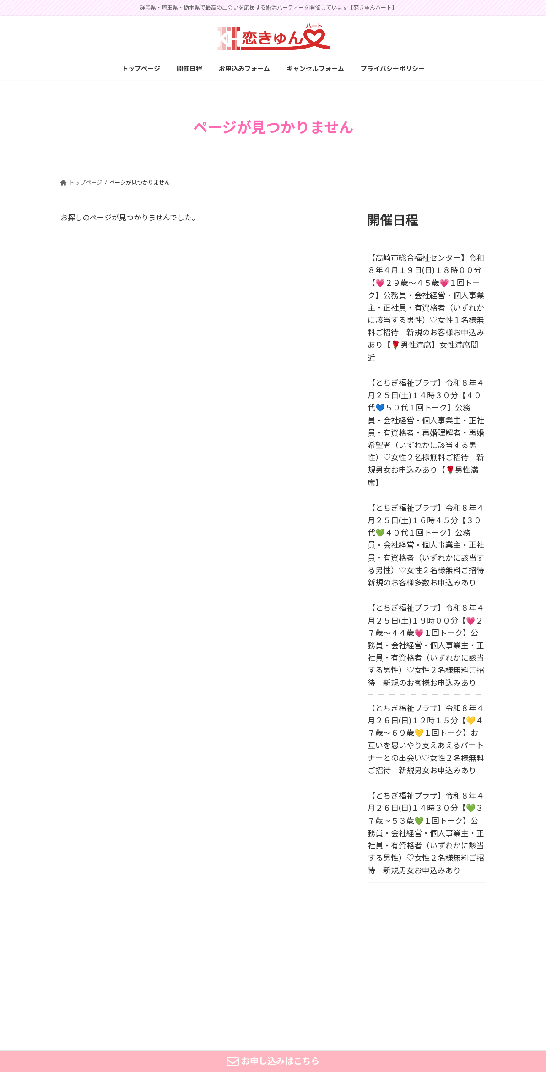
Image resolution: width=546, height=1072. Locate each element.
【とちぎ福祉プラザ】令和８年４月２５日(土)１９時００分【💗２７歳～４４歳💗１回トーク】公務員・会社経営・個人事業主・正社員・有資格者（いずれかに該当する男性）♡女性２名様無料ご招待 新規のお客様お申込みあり (426, 645)
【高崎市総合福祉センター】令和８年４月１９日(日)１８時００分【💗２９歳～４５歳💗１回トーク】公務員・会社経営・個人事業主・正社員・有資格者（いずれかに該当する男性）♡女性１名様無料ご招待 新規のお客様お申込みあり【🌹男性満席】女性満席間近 (426, 307)
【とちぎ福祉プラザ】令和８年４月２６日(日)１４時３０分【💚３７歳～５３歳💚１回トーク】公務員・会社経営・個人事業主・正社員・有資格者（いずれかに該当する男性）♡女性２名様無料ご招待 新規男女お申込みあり (426, 833)
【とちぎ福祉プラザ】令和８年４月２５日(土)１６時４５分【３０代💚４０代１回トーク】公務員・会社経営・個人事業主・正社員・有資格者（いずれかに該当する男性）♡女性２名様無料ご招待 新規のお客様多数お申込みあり (430, 545)
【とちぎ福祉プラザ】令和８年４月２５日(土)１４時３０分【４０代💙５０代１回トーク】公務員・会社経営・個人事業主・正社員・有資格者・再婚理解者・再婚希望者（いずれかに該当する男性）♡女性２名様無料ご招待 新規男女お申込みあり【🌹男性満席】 (426, 432)
